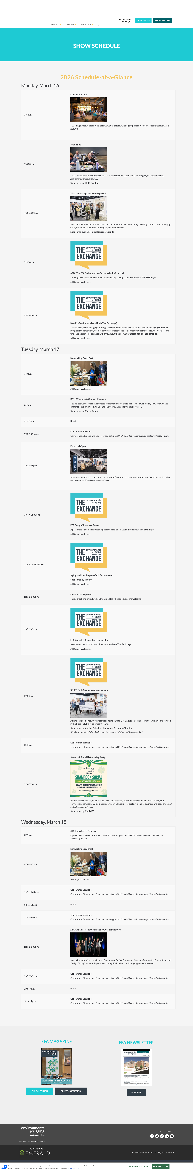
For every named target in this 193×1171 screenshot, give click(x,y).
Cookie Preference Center (138, 1166)
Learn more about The (134, 277)
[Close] (189, 1166)
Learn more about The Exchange (138, 529)
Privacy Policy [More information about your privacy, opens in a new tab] (73, 1168)
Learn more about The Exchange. (141, 333)
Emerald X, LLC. (146, 1152)
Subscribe (136, 1092)
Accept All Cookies (160, 1166)
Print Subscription (71, 1091)
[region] (96, 1166)
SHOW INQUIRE (143, 20)
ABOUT (22, 1141)
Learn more (114, 125)
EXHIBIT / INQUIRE (162, 20)
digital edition (40, 1091)
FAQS (42, 1141)
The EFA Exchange (85, 273)
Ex (146, 277)
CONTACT (33, 1141)
